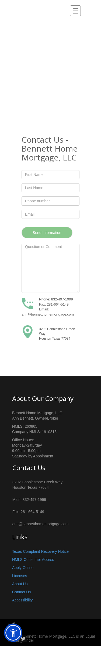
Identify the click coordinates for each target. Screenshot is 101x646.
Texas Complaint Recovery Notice (40, 551)
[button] (13, 633)
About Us (20, 584)
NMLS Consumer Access (33, 559)
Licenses (19, 576)
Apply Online (22, 567)
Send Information (47, 232)
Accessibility (22, 600)
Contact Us (21, 592)
